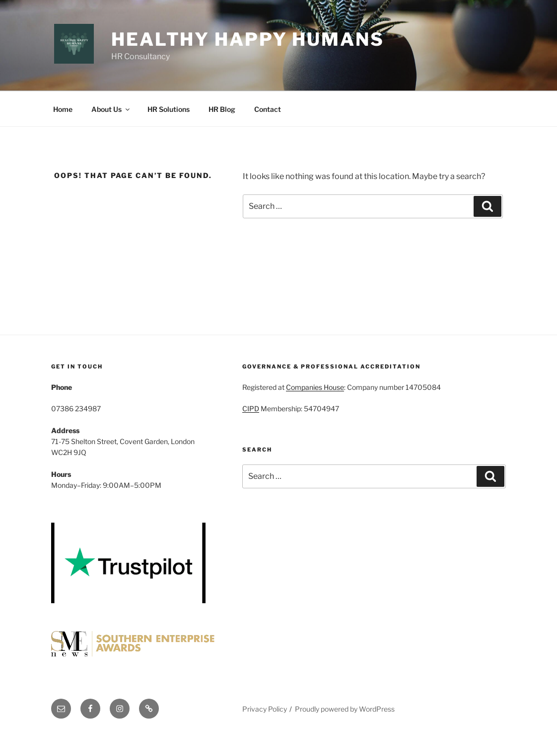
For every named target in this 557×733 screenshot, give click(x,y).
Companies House (315, 387)
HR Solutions (168, 109)
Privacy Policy (264, 709)
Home (62, 109)
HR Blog (222, 109)
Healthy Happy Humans (247, 39)
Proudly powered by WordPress (345, 709)
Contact (267, 109)
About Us (111, 109)
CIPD (250, 408)
